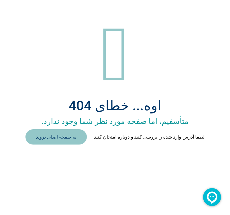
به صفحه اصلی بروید (56, 137)
